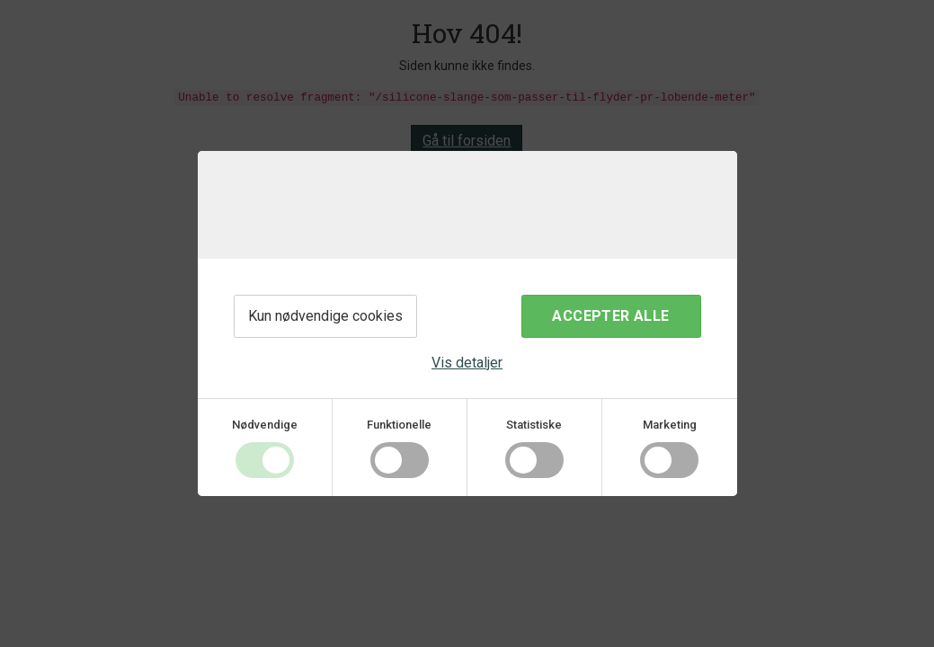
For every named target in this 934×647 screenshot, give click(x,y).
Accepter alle (610, 315)
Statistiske (534, 424)
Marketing (670, 424)
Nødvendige (265, 424)
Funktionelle (399, 424)
